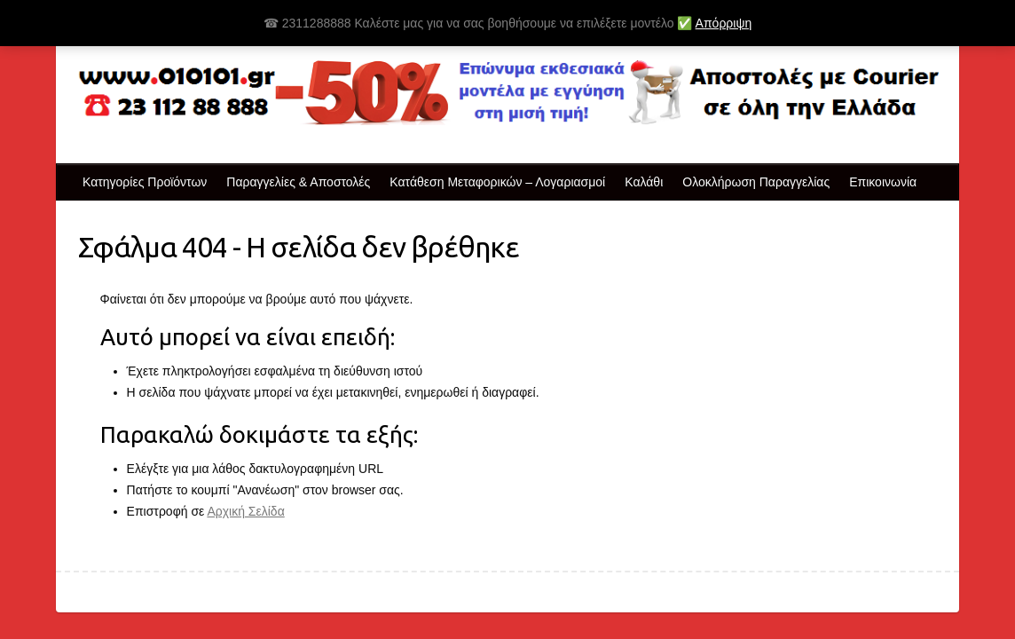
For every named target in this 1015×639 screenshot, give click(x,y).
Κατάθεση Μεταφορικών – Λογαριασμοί (497, 182)
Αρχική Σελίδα (245, 511)
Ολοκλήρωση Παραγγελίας (756, 182)
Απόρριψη (724, 23)
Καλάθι (644, 182)
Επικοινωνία (883, 182)
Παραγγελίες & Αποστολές (298, 182)
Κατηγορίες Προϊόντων (145, 182)
